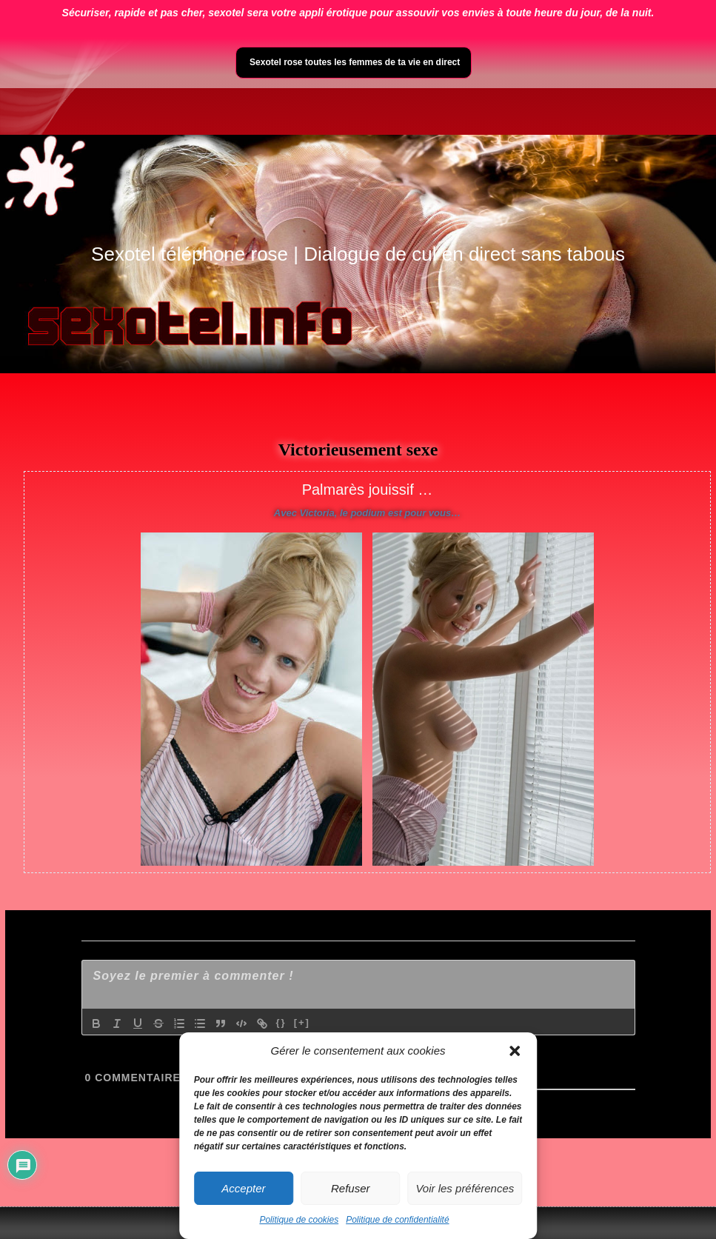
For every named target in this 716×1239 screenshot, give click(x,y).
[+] (302, 1022)
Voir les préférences (464, 1188)
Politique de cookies (298, 1220)
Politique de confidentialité (397, 1220)
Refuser (350, 1188)
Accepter (243, 1188)
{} (281, 1022)
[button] (514, 1050)
